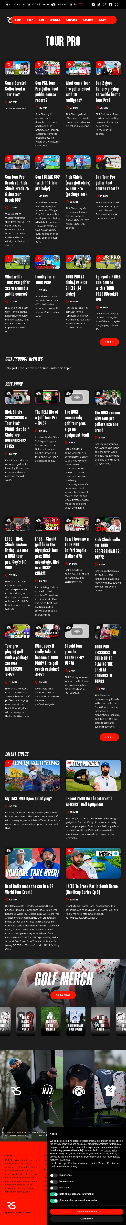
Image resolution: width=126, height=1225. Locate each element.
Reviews (55, 20)
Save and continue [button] (86, 1211)
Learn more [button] (86, 1218)
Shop (78, 4)
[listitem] (75, 1021)
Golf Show (62, 4)
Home (18, 20)
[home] (10, 20)
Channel (45, 4)
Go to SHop (63, 995)
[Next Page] (109, 342)
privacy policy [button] (60, 1144)
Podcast (88, 20)
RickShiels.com (17, 4)
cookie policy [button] (110, 1150)
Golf (33, 4)
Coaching (71, 20)
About (102, 20)
